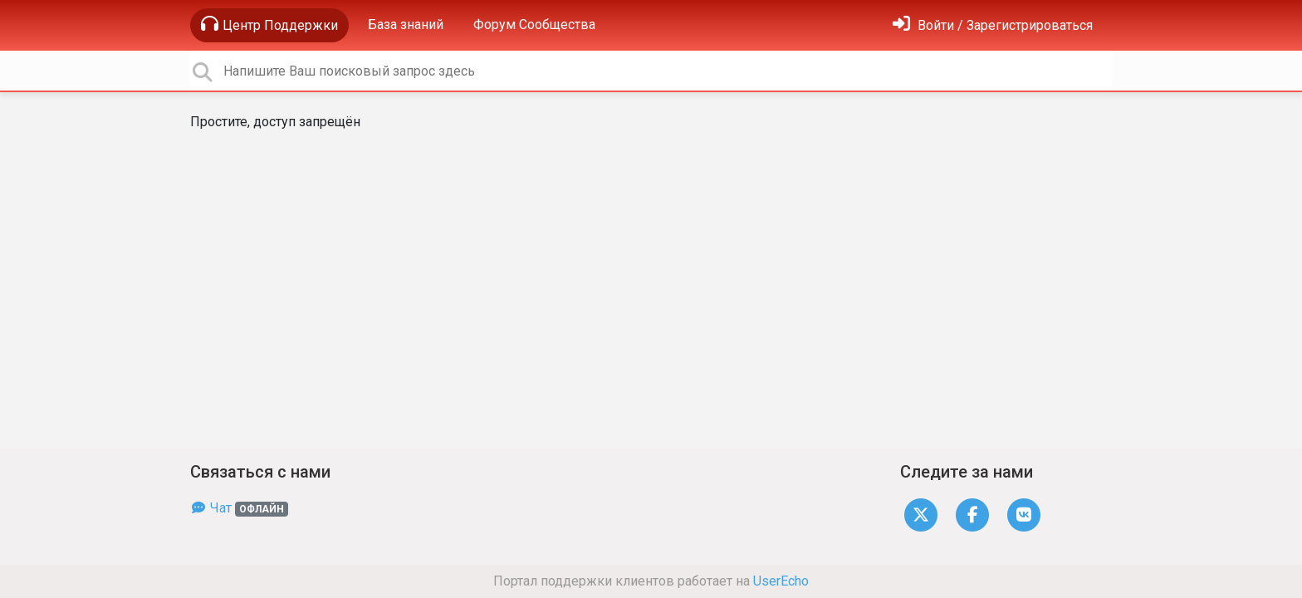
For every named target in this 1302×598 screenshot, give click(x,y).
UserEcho (781, 581)
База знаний (405, 24)
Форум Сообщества (534, 24)
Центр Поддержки (269, 24)
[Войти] (992, 25)
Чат (239, 508)
